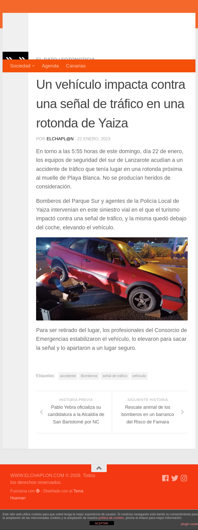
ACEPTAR (101, 523)
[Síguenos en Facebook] (165, 498)
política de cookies (111, 518)
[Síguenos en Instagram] (184, 498)
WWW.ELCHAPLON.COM (85, 19)
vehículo (139, 396)
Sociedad (20, 65)
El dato (46, 80)
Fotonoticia (78, 80)
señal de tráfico (114, 396)
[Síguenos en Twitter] (174, 498)
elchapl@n (60, 159)
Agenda (50, 65)
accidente (68, 396)
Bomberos (89, 396)
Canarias (76, 65)
